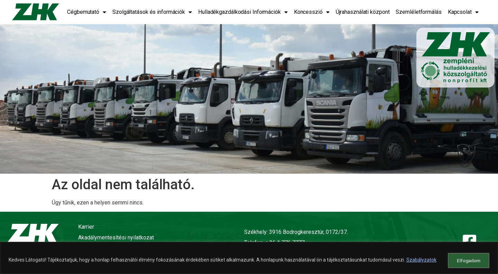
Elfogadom (466, 260)
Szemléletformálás (418, 12)
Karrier (86, 226)
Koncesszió (312, 12)
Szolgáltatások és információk (152, 12)
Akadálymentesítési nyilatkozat (116, 237)
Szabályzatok (421, 260)
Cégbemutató (86, 12)
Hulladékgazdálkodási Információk (243, 12)
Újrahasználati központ (363, 12)
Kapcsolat (463, 12)
